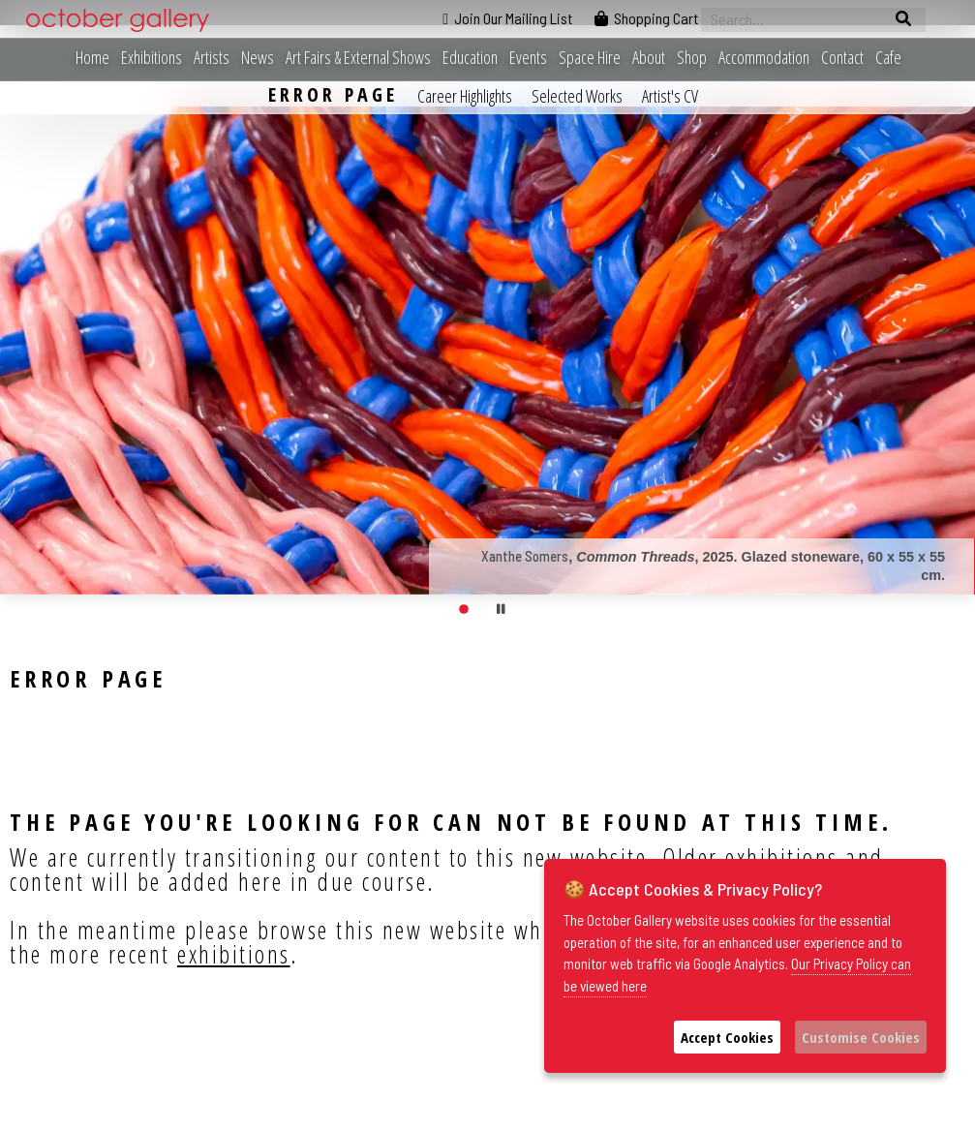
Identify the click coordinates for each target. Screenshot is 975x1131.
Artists (211, 57)
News (257, 57)
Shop (692, 57)
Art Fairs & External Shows (358, 57)
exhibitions (233, 953)
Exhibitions (151, 57)
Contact (842, 57)
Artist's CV (670, 95)
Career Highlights (464, 95)
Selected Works (577, 95)
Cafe (888, 57)
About (648, 57)
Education (470, 57)
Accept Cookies (727, 1037)
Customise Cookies (861, 1037)
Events (528, 57)
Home (92, 57)
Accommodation (763, 57)
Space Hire (590, 57)
